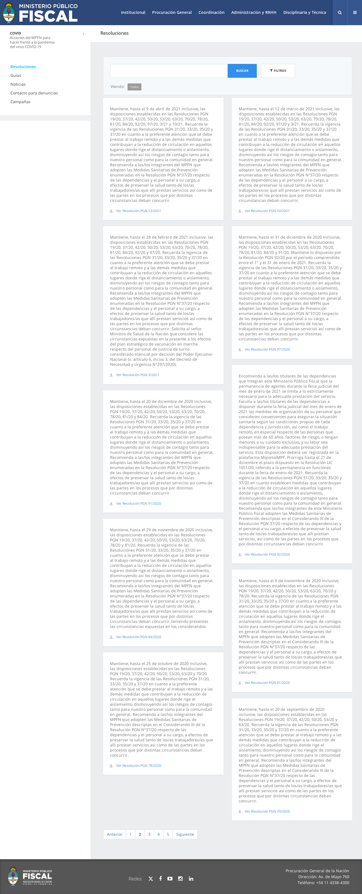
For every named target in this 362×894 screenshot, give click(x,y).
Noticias (18, 84)
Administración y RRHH (254, 12)
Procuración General (172, 12)
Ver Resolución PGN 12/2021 (138, 210)
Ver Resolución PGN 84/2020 (138, 636)
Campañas (20, 101)
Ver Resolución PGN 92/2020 (267, 554)
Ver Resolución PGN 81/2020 (267, 682)
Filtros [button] (278, 70)
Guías (15, 75)
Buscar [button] (242, 70)
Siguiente (185, 834)
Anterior (114, 834)
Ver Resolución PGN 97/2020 (267, 349)
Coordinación (212, 12)
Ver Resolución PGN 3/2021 (137, 374)
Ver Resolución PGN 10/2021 (267, 210)
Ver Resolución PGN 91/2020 (138, 503)
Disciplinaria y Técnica (304, 12)
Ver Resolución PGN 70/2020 (267, 811)
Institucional (133, 12)
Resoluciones (23, 66)
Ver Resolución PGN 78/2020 (138, 765)
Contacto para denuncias (34, 93)
